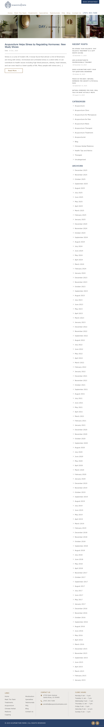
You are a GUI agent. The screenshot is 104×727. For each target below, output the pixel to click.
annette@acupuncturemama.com (55, 704)
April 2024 (79, 260)
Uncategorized (80, 159)
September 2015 (81, 658)
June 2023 (79, 304)
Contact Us (76, 13)
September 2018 (81, 546)
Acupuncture (80, 106)
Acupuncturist (80, 137)
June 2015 (79, 662)
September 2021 (81, 389)
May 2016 (79, 635)
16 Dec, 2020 (13, 51)
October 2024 (80, 233)
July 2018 (78, 555)
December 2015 (81, 649)
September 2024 (81, 237)
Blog (68, 13)
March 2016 (79, 644)
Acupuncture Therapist (83, 128)
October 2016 (80, 617)
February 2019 (80, 528)
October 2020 (80, 439)
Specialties (43, 13)
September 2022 (81, 336)
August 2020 (80, 447)
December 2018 (81, 532)
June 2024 (79, 251)
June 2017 (79, 595)
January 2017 (80, 604)
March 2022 (79, 363)
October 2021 (80, 385)
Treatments (32, 13)
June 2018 (79, 559)
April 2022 (79, 358)
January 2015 (80, 680)
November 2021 (81, 380)
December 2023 (81, 278)
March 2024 (79, 264)
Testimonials (55, 13)
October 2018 (80, 541)
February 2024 (80, 269)
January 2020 (80, 479)
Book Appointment (90, 2)
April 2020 (79, 465)
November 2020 (81, 434)
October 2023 (80, 286)
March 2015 (79, 671)
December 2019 (81, 483)
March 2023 (79, 318)
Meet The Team (20, 13)
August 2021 (80, 394)
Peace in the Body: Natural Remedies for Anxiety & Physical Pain (85, 81)
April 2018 (79, 568)
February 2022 (80, 367)
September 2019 (81, 497)
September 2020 (81, 443)
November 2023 (81, 282)
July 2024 (78, 246)
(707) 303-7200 (90, 13)
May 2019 (79, 515)
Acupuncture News (82, 124)
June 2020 (79, 456)
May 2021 (79, 407)
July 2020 (78, 452)
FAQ (63, 13)
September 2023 (81, 291)
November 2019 (81, 488)
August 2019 (80, 501)
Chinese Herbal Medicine (84, 146)
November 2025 (81, 175)
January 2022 (80, 371)
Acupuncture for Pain (83, 119)
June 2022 (79, 349)
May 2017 (79, 600)
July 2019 (78, 506)
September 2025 (81, 184)
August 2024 (80, 242)
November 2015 (81, 653)
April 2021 (79, 412)
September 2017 (81, 582)
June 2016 (79, 631)
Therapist (78, 155)
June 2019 (79, 510)
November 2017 (81, 573)
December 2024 (81, 224)
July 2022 (78, 345)
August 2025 (80, 188)
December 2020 (81, 430)
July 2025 (78, 193)
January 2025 (80, 219)
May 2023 (79, 309)
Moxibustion (29, 696)
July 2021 (78, 398)
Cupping (8, 715)
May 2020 (79, 461)
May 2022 (79, 354)
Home (10, 13)
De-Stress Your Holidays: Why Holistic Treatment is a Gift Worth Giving (84, 51)
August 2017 (80, 586)
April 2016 (79, 640)
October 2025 (80, 179)
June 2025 (79, 197)
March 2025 (79, 210)
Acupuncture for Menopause (85, 115)
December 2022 (81, 327)
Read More (14, 71)
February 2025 (80, 215)
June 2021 (79, 403)
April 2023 (79, 313)
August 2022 (80, 340)
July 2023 (78, 300)
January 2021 (80, 425)
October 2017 (80, 577)
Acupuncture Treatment (84, 133)
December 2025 (81, 170)
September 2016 (81, 622)
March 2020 (79, 470)
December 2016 (81, 608)
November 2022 (81, 331)
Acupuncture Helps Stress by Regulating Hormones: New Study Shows (35, 45)
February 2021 (80, 421)
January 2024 (80, 273)
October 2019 (80, 492)
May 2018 (79, 564)
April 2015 (79, 667)
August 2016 (80, 626)
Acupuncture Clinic (82, 110)
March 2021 (79, 416)
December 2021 (81, 376)
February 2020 (80, 474)
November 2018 (81, 537)
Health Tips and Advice (83, 151)
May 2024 (79, 255)
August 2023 (80, 295)
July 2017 (78, 591)
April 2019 (79, 519)
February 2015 (80, 676)
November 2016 (81, 613)
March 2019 (79, 524)
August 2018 (80, 550)
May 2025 (79, 202)
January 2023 (80, 322)
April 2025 (79, 206)
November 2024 (81, 228)
